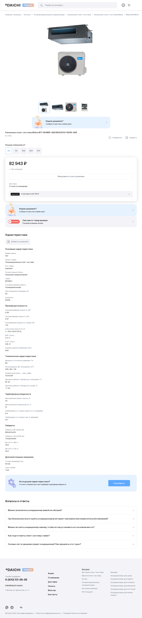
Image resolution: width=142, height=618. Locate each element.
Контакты (52, 595)
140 (31, 151)
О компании (53, 578)
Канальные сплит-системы (79, 15)
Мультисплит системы (91, 576)
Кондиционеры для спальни (123, 582)
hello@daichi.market (14, 586)
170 (38, 151)
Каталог (27, 15)
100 (23, 151)
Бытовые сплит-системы (93, 572)
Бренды (114, 572)
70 (16, 151)
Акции (51, 573)
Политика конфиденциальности (48, 613)
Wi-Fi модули (87, 592)
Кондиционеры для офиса (122, 579)
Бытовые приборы (89, 588)
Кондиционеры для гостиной (123, 589)
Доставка (52, 582)
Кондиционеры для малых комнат (122, 594)
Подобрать (119, 483)
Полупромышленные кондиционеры (49, 15)
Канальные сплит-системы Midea (108, 15)
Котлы (84, 579)
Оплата (51, 586)
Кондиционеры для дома (121, 576)
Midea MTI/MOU (132, 15)
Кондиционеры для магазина (123, 586)
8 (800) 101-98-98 (16, 580)
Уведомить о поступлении (71, 176)
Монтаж (52, 590)
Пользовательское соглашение (75, 613)
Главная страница (13, 15)
